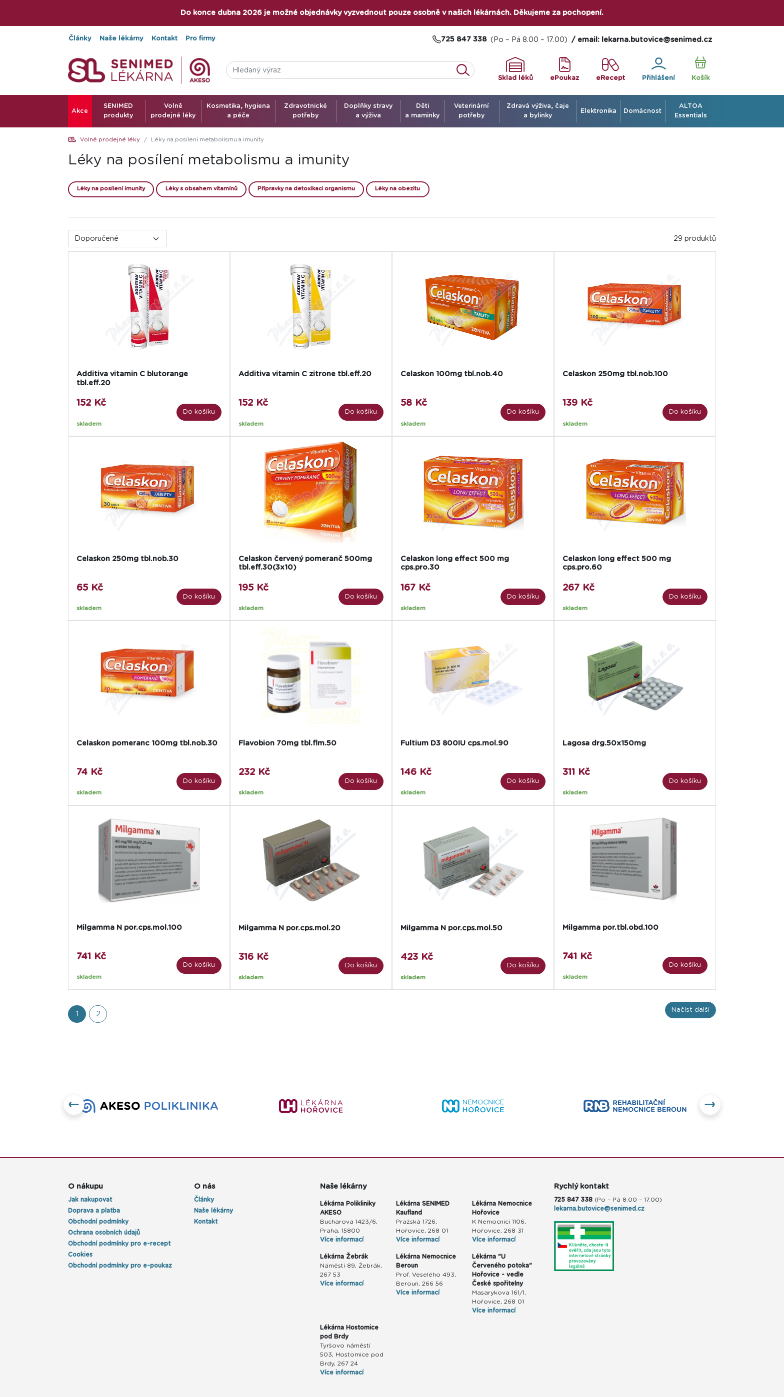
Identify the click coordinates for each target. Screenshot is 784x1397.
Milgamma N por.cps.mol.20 (289, 928)
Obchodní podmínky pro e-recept (119, 1244)
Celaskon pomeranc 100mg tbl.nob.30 (147, 743)
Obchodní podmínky (98, 1222)
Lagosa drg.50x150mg (604, 743)
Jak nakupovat (90, 1200)
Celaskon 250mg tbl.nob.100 (615, 374)
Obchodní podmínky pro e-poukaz (120, 1266)
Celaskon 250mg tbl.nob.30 (127, 559)
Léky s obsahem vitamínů (202, 188)
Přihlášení (658, 69)
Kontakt (165, 38)
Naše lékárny (122, 38)
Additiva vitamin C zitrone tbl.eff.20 (305, 374)
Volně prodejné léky (110, 139)
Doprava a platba (94, 1211)
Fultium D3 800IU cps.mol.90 (454, 743)
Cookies (80, 1255)
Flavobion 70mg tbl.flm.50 (287, 743)
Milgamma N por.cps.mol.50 (451, 928)
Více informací (342, 1240)
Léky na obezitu (397, 188)
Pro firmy (201, 38)
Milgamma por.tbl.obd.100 (610, 927)
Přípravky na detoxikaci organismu (306, 188)
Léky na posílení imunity (111, 188)
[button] (74, 1105)
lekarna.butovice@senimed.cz (599, 1209)
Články (80, 38)
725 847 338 (573, 1200)
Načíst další (691, 1010)
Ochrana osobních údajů (104, 1233)
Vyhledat (466, 70)
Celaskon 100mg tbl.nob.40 (451, 374)
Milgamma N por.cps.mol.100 (129, 927)
